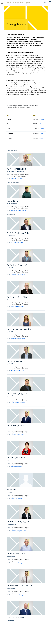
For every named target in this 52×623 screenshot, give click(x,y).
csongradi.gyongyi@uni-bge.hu (18, 338)
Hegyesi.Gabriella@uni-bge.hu (18, 210)
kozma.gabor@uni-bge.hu (17, 563)
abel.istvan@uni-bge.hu (17, 242)
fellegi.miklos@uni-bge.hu (17, 178)
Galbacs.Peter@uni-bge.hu (17, 370)
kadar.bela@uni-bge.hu (16, 498)
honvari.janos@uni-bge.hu (17, 434)
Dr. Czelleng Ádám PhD (17, 265)
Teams (42, 119)
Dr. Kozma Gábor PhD (16, 553)
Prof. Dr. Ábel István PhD (18, 233)
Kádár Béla (11, 489)
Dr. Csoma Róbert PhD (17, 297)
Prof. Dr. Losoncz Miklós (17, 617)
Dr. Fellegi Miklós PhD (16, 169)
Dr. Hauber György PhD (17, 393)
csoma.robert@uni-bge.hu (17, 306)
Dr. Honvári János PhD (16, 425)
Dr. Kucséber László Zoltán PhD (20, 585)
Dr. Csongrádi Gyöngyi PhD (19, 329)
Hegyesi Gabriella (14, 201)
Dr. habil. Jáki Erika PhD (17, 457)
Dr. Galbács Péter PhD (16, 361)
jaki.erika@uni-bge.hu (16, 466)
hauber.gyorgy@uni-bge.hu (18, 402)
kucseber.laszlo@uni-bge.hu (18, 595)
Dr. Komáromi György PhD (18, 521)
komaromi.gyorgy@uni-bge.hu (18, 530)
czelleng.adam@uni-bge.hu (18, 274)
